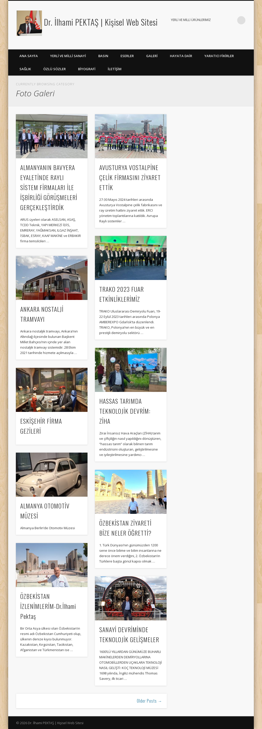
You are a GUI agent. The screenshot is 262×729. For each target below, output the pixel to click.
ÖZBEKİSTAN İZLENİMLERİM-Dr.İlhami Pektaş (48, 606)
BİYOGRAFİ (86, 69)
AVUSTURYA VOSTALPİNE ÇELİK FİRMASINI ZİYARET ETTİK (130, 177)
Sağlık (25, 69)
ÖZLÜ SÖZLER (54, 69)
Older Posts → (149, 701)
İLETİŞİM (115, 69)
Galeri (152, 56)
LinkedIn (248, 44)
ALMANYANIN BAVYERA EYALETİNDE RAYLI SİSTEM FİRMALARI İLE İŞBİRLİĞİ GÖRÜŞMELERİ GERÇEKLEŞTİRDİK (48, 187)
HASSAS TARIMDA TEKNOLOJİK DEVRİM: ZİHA (124, 410)
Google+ (238, 44)
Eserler (127, 56)
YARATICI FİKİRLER (219, 56)
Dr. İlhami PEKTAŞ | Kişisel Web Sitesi (101, 22)
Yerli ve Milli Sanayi (68, 56)
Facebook (227, 44)
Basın (103, 56)
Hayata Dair (181, 56)
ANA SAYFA (28, 56)
